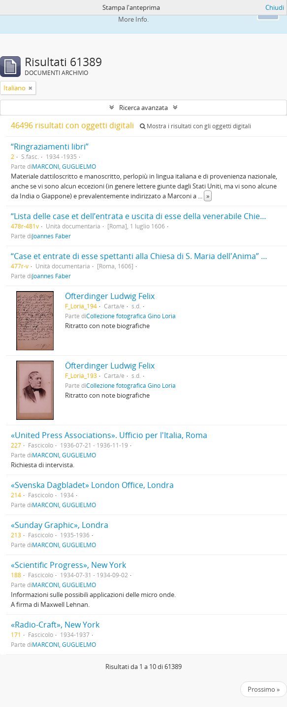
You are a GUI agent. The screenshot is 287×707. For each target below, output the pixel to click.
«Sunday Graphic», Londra (59, 525)
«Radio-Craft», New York (55, 624)
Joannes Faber (51, 236)
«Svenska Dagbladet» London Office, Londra (92, 485)
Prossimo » (264, 689)
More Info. (133, 19)
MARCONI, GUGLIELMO (64, 166)
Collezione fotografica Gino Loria (131, 316)
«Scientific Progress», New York (68, 564)
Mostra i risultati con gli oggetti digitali (195, 126)
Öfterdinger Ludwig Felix (110, 296)
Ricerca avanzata (143, 107)
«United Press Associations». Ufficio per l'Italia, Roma (109, 435)
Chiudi (274, 7)
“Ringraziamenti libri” (50, 146)
